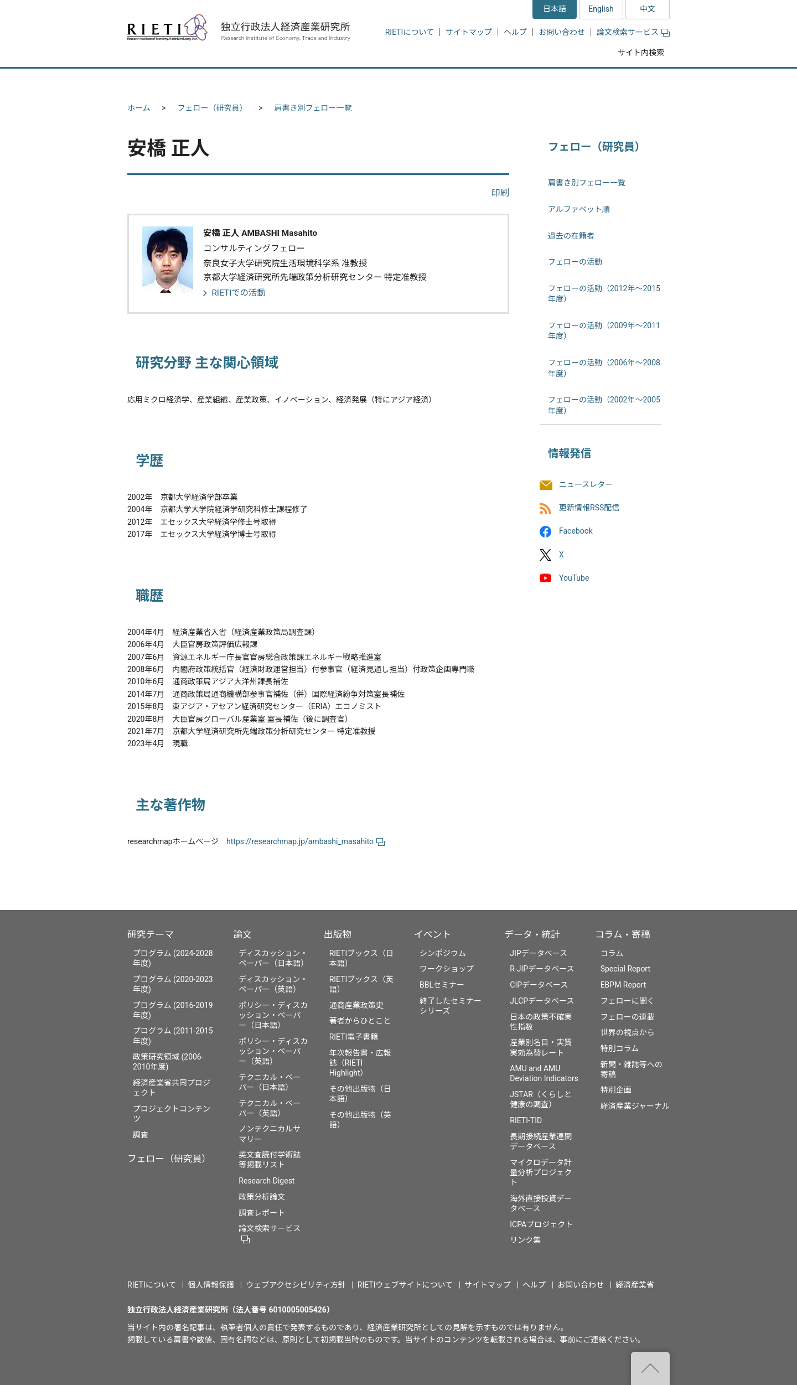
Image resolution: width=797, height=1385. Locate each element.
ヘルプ (515, 32)
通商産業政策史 (356, 1005)
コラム (612, 953)
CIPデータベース (539, 984)
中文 (647, 8)
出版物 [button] (400, 82)
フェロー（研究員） (212, 108)
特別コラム (620, 1048)
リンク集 (525, 1240)
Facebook (576, 531)
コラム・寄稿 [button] (628, 82)
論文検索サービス (633, 32)
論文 (242, 934)
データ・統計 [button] (544, 82)
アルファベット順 (579, 209)
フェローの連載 (628, 1016)
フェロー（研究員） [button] (259, 82)
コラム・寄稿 (622, 934)
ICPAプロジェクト (541, 1224)
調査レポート (262, 1212)
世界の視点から (628, 1032)
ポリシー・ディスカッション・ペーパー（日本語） (273, 1015)
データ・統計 (532, 934)
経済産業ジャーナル (635, 1106)
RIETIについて (409, 32)
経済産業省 (634, 1284)
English (600, 8)
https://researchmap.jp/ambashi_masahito (305, 841)
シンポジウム (443, 953)
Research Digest (266, 1180)
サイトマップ (469, 32)
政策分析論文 (262, 1196)
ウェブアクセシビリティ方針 (295, 1284)
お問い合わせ (562, 32)
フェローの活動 (575, 261)
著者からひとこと (360, 1020)
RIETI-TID (526, 1120)
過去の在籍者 (571, 235)
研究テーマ (150, 934)
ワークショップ (447, 968)
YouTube (574, 577)
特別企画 (616, 1090)
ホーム (139, 108)
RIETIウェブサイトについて (405, 1284)
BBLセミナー (442, 984)
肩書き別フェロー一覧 (313, 108)
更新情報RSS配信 (589, 508)
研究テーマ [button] (167, 82)
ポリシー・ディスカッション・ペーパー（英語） (273, 1051)
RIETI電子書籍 (354, 1036)
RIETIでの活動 (238, 293)
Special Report (625, 968)
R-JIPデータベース (542, 968)
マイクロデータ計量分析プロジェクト (541, 1172)
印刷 (500, 193)
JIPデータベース (538, 953)
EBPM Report (623, 984)
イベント (432, 934)
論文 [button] (339, 82)
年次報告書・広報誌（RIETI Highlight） (360, 1062)
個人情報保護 (211, 1284)
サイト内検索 (641, 52)
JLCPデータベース (542, 1000)
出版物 (337, 934)
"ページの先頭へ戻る (650, 1368)
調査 (140, 1134)
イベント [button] (466, 82)
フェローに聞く (628, 1000)
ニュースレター (586, 484)
